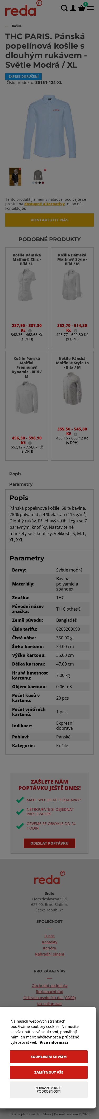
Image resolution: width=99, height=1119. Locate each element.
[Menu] (90, 7)
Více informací (54, 1042)
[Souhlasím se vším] (49, 1056)
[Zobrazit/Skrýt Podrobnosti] (49, 1089)
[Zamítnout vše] (49, 1072)
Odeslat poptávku (49, 843)
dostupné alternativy (44, 203)
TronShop (43, 1114)
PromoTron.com (66, 1114)
